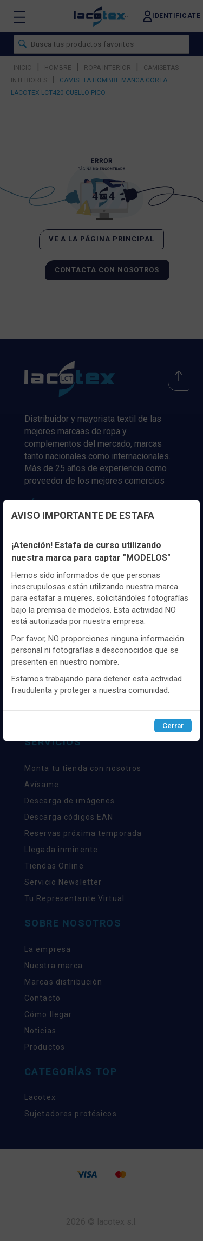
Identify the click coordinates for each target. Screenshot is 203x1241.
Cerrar (173, 726)
